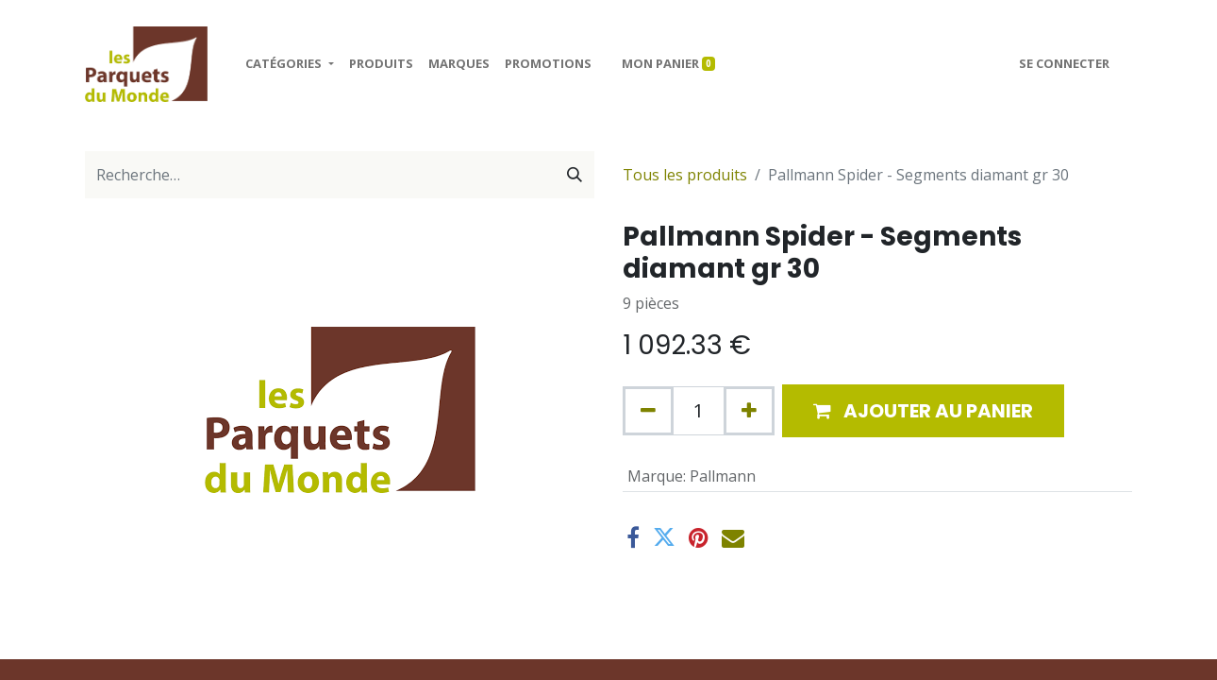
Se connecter (1064, 63)
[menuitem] (381, 64)
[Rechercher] (574, 174)
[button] (923, 410)
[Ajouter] (749, 410)
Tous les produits (685, 174)
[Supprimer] (648, 410)
